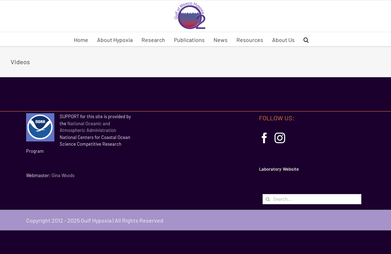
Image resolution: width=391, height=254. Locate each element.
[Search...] (312, 199)
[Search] (268, 199)
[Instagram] (280, 138)
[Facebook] (264, 138)
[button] (335, 39)
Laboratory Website (279, 169)
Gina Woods (63, 175)
